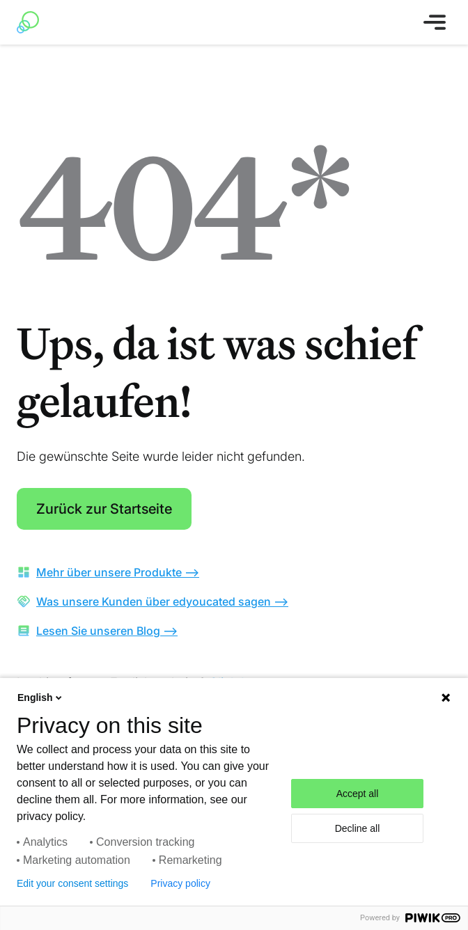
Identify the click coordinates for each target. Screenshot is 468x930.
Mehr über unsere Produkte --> (117, 572)
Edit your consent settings (72, 883)
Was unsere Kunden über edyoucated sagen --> (162, 601)
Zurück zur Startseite (104, 509)
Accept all (357, 793)
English (40, 697)
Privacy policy (180, 883)
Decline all (357, 828)
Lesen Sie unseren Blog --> (107, 631)
